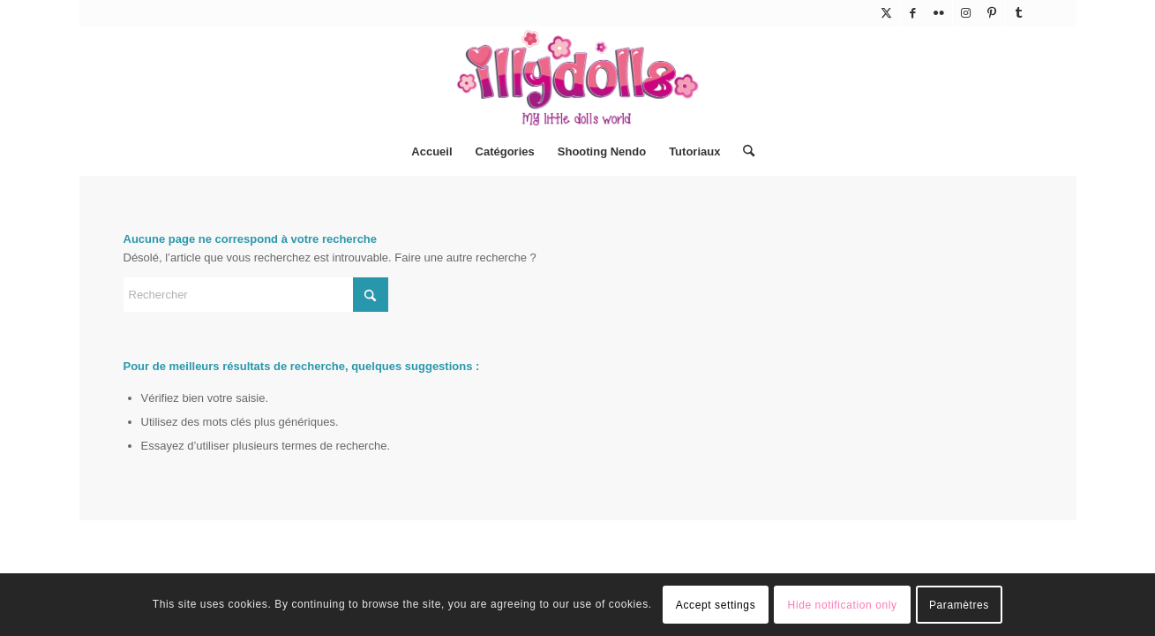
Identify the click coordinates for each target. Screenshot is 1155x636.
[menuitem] (431, 152)
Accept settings (715, 605)
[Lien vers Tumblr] (1019, 13)
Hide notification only (842, 605)
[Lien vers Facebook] (913, 13)
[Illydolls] (578, 77)
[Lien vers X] (886, 13)
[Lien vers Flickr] (939, 13)
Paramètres (959, 605)
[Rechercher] (742, 152)
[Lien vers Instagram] (966, 13)
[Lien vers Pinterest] (992, 13)
